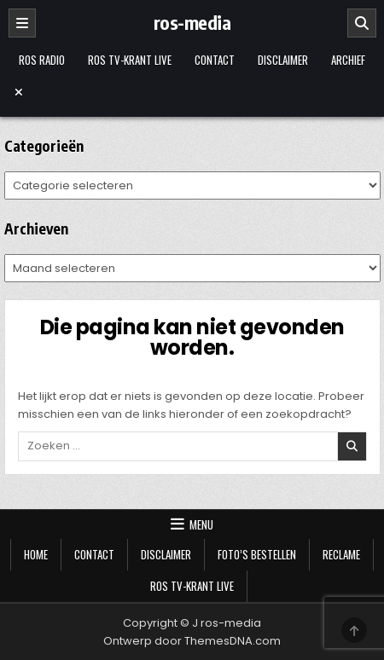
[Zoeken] (361, 23)
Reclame (341, 554)
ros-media (192, 22)
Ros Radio (42, 59)
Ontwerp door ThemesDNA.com (192, 641)
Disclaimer (283, 59)
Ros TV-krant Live (130, 59)
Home (36, 554)
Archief (348, 59)
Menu (201, 524)
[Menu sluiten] (192, 92)
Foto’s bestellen (257, 554)
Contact (215, 59)
